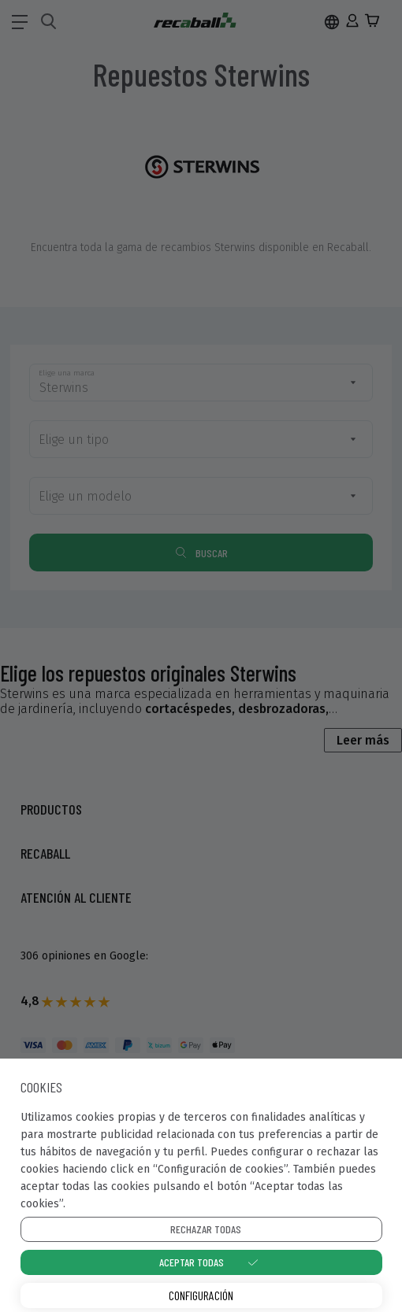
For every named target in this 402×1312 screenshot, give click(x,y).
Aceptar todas (191, 1262)
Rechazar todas (205, 1229)
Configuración (201, 1295)
